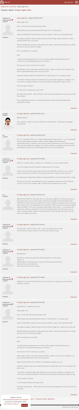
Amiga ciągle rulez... (22, 18)
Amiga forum (5, 6)
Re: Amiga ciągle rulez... (23, 113)
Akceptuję (24, 405)
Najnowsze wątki (41, 399)
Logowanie (69, 2)
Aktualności (51, 399)
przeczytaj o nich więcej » (11, 404)
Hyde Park (13, 6)
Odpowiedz (74, 108)
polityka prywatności (15, 399)
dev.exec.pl (75, 407)
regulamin (25, 399)
